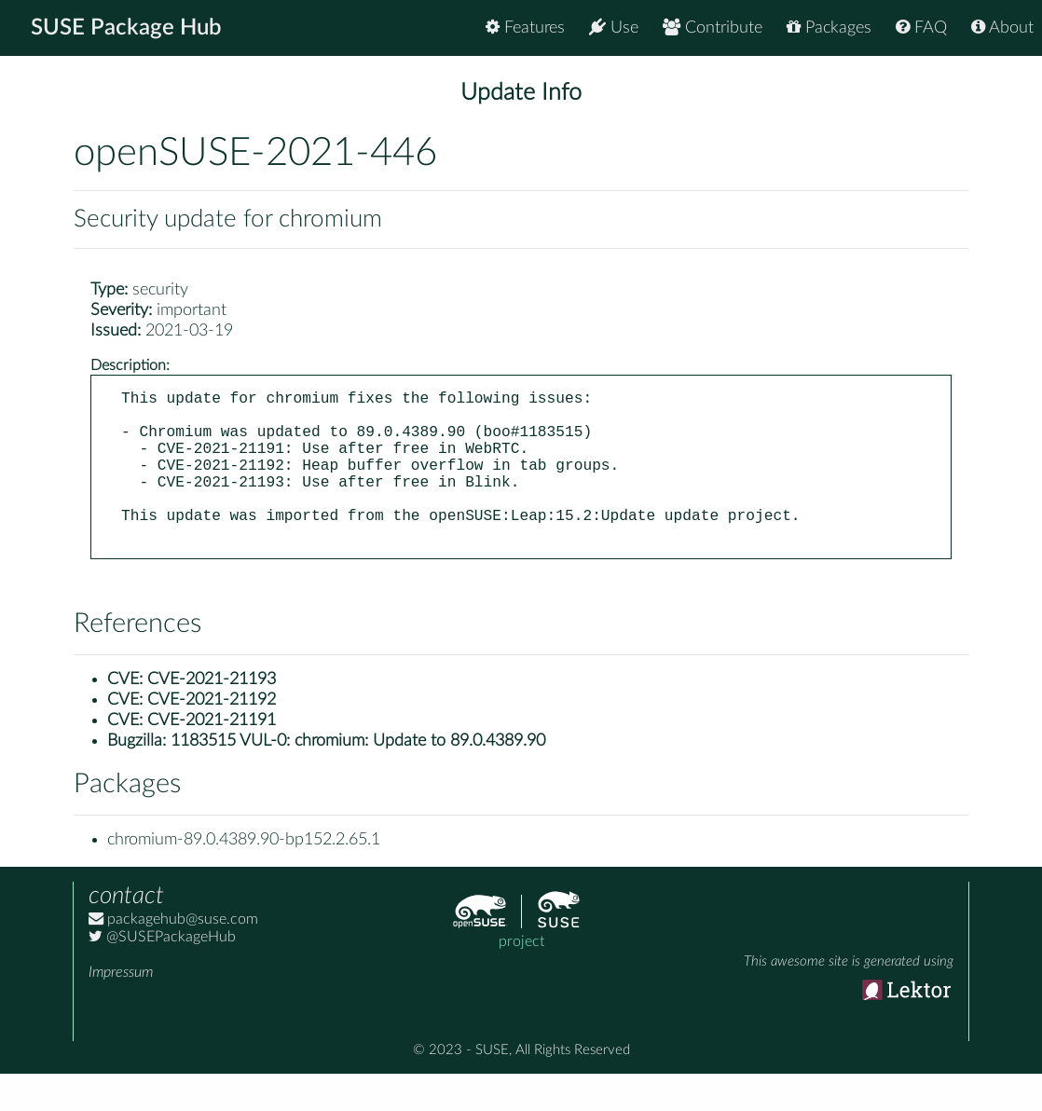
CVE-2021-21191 (211, 757)
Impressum (121, 1009)
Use (613, 27)
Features (525, 27)
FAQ (921, 27)
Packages (829, 27)
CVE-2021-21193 (211, 716)
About (1002, 27)
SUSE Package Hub (126, 28)
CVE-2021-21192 (211, 737)
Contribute (712, 27)
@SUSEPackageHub (162, 974)
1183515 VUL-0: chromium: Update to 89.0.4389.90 (358, 778)
